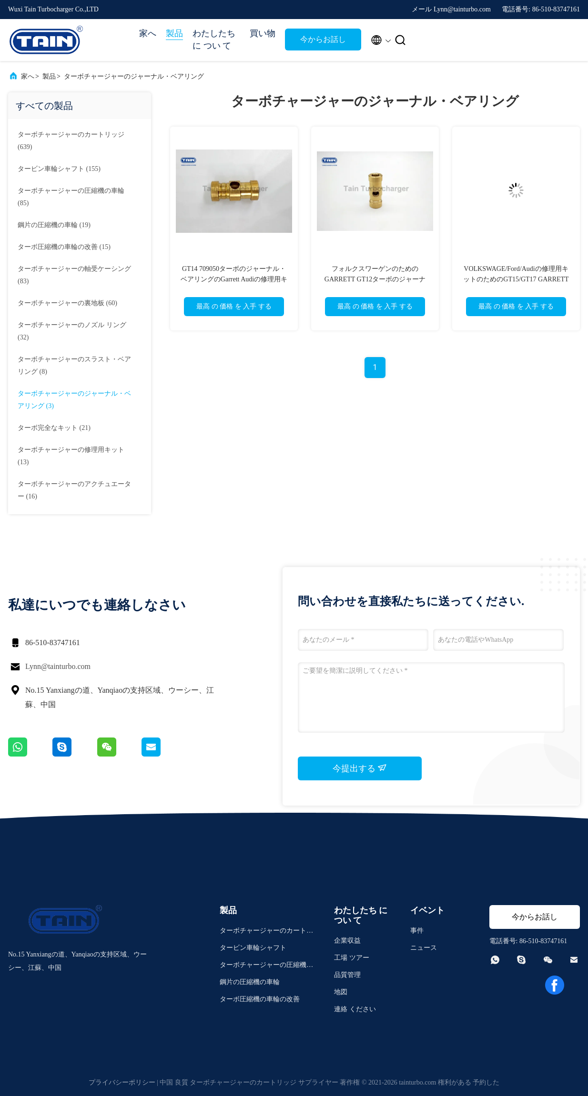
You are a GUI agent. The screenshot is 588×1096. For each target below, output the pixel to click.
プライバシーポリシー (122, 1082)
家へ (147, 33)
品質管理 (347, 974)
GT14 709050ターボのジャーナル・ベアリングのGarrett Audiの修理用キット (234, 279)
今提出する (360, 768)
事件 (417, 930)
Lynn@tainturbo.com (58, 666)
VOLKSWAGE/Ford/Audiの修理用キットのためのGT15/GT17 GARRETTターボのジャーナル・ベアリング (515, 279)
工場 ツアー (351, 957)
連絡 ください (355, 1009)
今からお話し (323, 39)
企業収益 (347, 940)
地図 (340, 992)
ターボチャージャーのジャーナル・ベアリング (134, 76)
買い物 (262, 33)
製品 (174, 33)
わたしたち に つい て (214, 39)
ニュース (423, 947)
